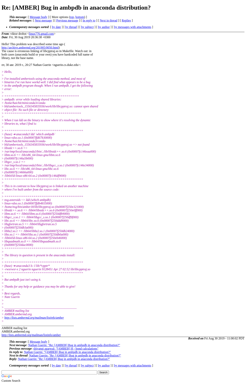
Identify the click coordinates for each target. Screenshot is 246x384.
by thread (71, 27)
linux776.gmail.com (41, 33)
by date (56, 27)
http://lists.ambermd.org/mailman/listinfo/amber (34, 317)
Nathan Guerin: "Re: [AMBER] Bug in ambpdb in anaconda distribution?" (74, 345)
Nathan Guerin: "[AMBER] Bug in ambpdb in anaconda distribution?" (67, 352)
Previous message (67, 20)
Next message (43, 20)
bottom (79, 17)
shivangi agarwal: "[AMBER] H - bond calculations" (65, 348)
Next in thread (108, 20)
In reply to (89, 20)
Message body (38, 17)
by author (104, 27)
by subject (87, 27)
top (72, 17)
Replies (126, 20)
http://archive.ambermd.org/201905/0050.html (30, 47)
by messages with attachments (132, 27)
